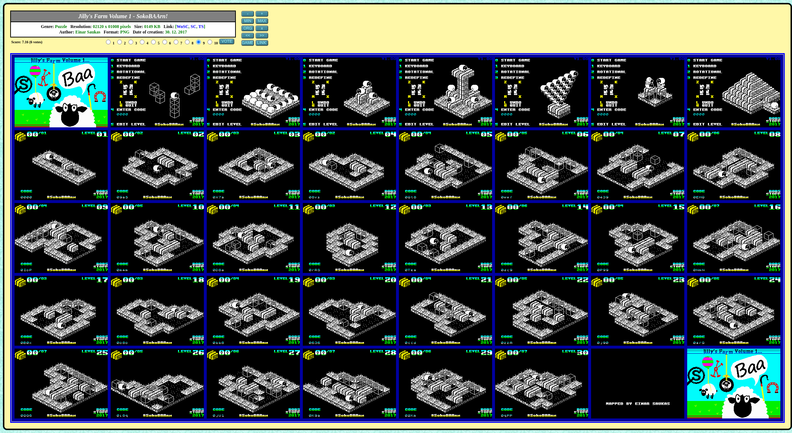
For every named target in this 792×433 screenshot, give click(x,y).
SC (193, 26)
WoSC (183, 26)
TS (201, 26)
